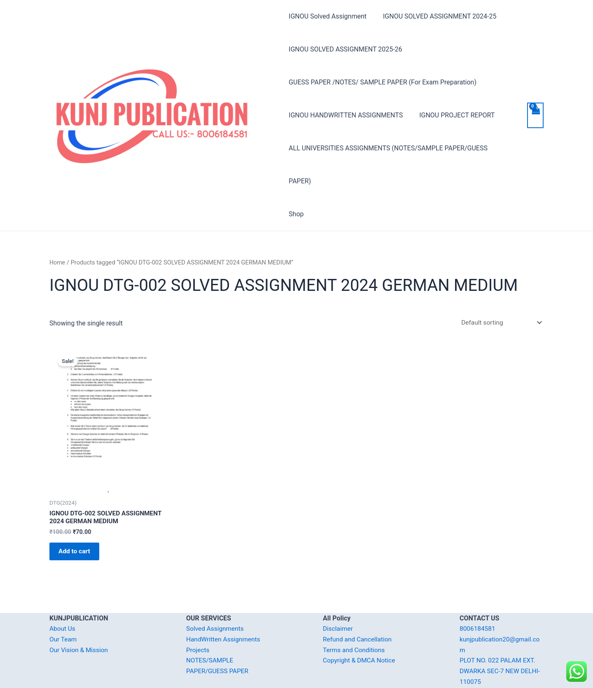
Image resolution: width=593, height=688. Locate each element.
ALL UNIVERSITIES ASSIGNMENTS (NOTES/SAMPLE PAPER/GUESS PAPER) (400, 148)
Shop (296, 181)
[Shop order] (498, 290)
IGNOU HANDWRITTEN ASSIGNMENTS (346, 115)
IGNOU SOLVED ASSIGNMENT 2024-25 (436, 16)
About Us (62, 600)
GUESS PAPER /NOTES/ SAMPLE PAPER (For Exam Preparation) (382, 82)
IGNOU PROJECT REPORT (453, 115)
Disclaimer (338, 600)
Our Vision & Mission (79, 622)
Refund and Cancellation (358, 611)
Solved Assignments (216, 600)
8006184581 (478, 600)
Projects (198, 622)
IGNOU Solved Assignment (328, 16)
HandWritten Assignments (224, 611)
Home (57, 229)
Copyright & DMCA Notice (360, 632)
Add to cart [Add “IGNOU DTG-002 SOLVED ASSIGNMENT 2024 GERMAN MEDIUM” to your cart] (78, 521)
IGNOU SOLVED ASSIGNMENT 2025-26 (345, 49)
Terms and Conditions (355, 622)
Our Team (63, 611)
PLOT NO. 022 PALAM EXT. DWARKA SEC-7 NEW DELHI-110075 (501, 642)
